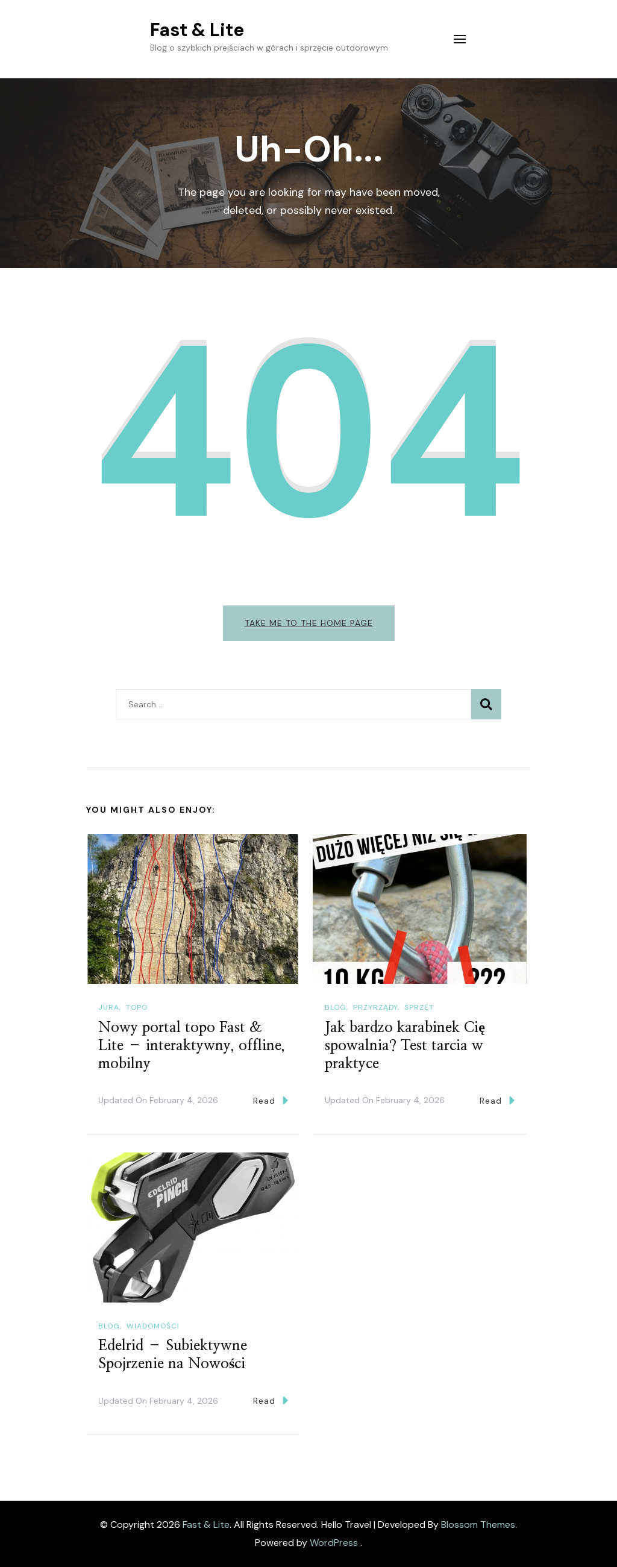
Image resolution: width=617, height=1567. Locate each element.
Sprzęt (419, 1007)
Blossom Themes (478, 1524)
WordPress (334, 1542)
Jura (108, 1007)
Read (270, 1100)
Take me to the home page (309, 623)
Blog (335, 1007)
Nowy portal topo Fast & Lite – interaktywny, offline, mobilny (191, 1046)
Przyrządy (375, 1007)
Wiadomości (153, 1326)
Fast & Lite (197, 30)
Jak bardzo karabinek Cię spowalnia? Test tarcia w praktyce (405, 1046)
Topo (137, 1007)
